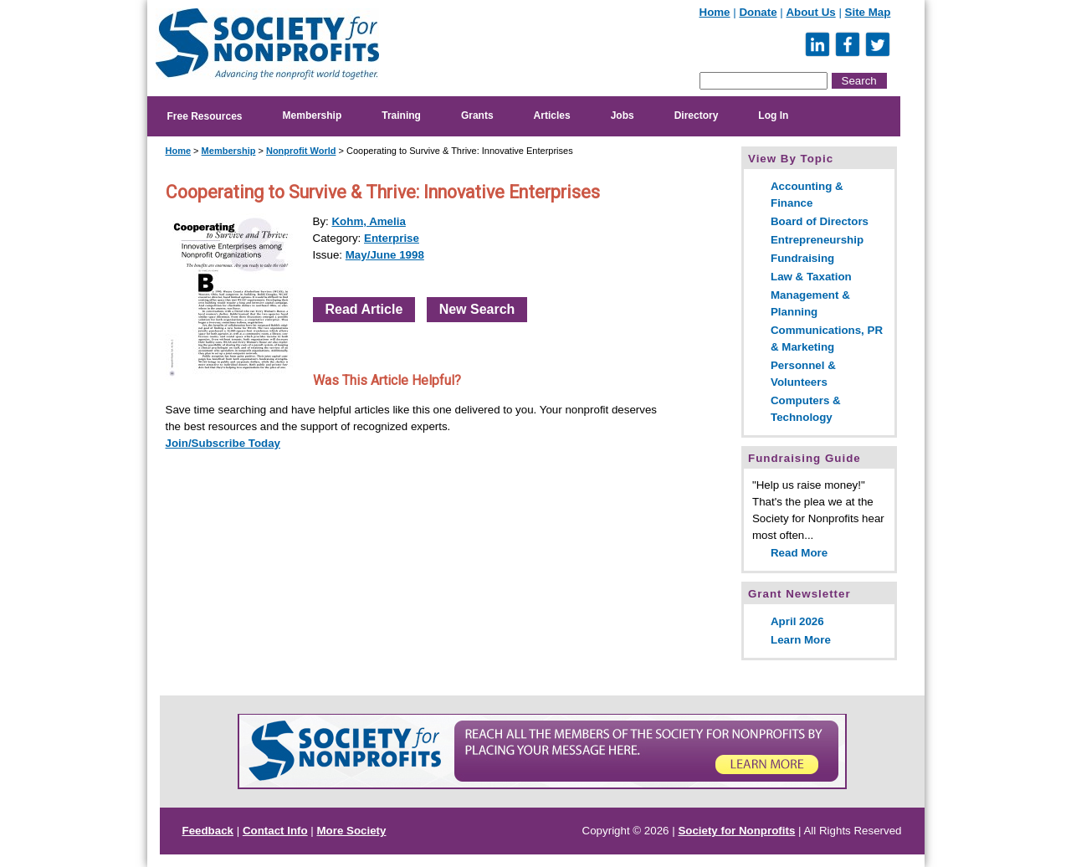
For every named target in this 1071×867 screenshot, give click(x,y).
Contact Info (275, 830)
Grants (477, 115)
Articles (552, 115)
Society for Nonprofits (736, 830)
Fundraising (802, 258)
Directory (696, 115)
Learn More (801, 640)
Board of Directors (820, 221)
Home (714, 12)
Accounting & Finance (807, 194)
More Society (352, 830)
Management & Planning (810, 303)
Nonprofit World (301, 151)
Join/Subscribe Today (223, 443)
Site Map (868, 12)
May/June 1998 (385, 255)
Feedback (208, 830)
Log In (773, 115)
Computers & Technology (806, 408)
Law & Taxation (811, 276)
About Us (810, 12)
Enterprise (391, 238)
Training (401, 115)
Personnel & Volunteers (803, 373)
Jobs (622, 115)
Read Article (364, 309)
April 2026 (797, 621)
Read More (799, 552)
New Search (477, 309)
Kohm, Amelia (368, 221)
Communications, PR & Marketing (827, 338)
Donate (757, 12)
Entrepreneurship (817, 239)
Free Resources (205, 116)
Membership (312, 115)
